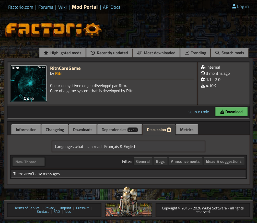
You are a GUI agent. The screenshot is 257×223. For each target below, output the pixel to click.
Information (26, 129)
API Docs (111, 7)
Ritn (59, 73)
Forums (45, 7)
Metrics (187, 129)
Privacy (49, 208)
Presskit (82, 208)
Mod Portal (85, 6)
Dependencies (120, 129)
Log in (240, 6)
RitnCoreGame (65, 68)
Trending (195, 53)
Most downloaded (156, 53)
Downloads (82, 129)
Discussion (159, 129)
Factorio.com (20, 7)
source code (199, 112)
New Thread (26, 162)
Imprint (65, 208)
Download (231, 112)
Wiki (62, 7)
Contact (43, 212)
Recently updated (109, 53)
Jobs (68, 212)
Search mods (229, 53)
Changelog (55, 129)
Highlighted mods (62, 53)
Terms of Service (27, 208)
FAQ (57, 212)
